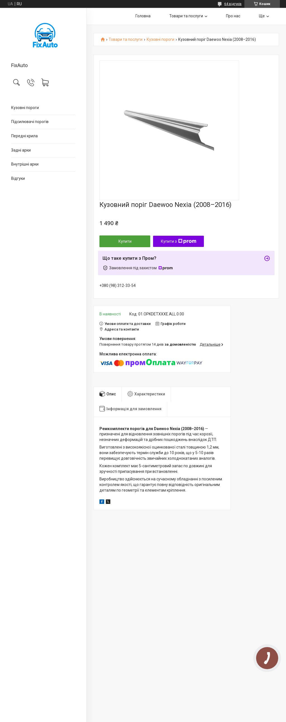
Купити (125, 241)
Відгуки (18, 178)
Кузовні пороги (25, 107)
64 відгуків (233, 4)
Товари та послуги (186, 16)
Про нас (233, 16)
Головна (143, 16)
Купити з (178, 241)
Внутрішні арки (25, 164)
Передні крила (24, 136)
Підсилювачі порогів (30, 121)
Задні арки (21, 150)
